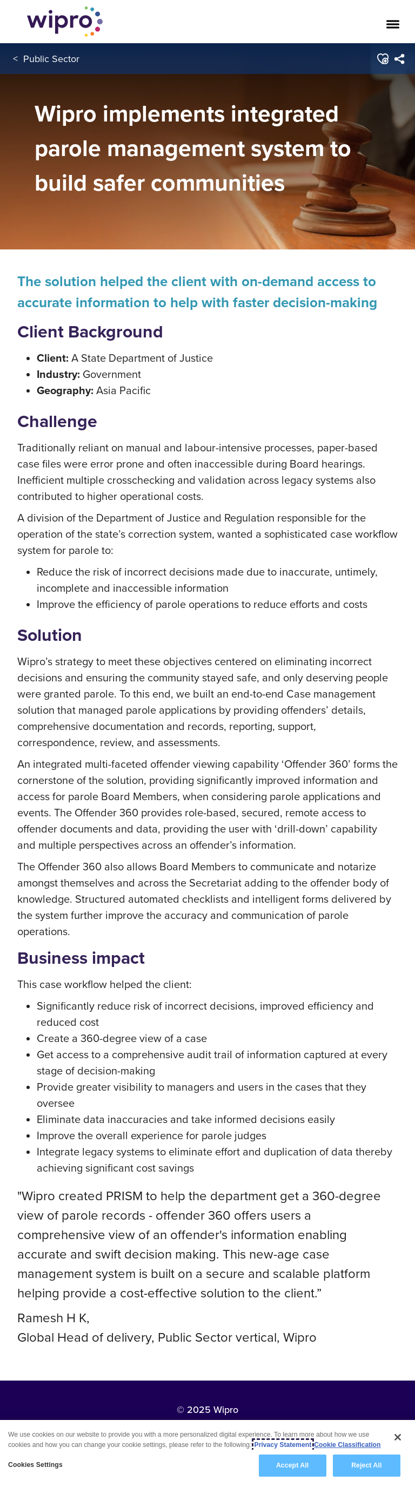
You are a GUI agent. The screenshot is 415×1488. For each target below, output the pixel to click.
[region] (207, 1454)
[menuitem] (399, 59)
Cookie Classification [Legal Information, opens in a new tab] (347, 1445)
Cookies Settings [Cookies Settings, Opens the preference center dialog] (35, 1465)
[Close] (398, 1437)
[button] (383, 59)
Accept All (292, 1465)
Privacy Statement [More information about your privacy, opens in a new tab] (283, 1445)
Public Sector (51, 58)
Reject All (366, 1465)
